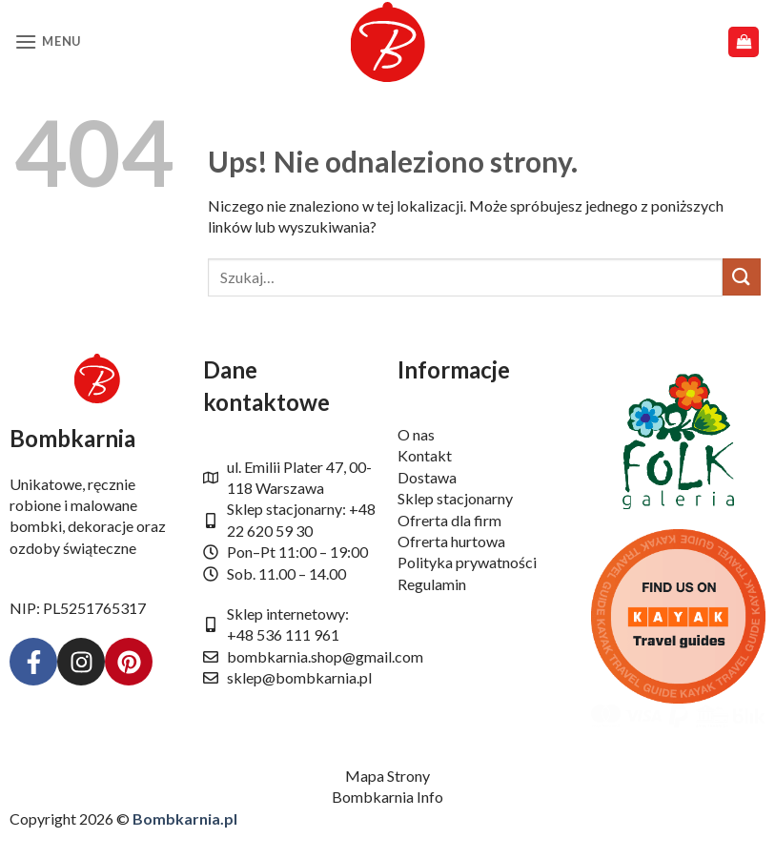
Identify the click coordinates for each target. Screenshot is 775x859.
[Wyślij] (742, 277)
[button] (47, 41)
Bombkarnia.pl (185, 818)
